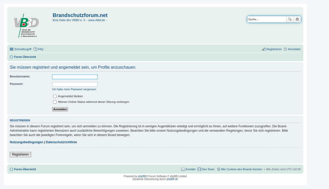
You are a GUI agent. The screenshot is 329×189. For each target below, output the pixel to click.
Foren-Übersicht (25, 169)
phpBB (142, 176)
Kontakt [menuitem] (190, 169)
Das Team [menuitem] (208, 169)
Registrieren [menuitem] (273, 49)
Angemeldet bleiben (68, 96)
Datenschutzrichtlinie (61, 142)
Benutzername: (20, 76)
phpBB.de (172, 179)
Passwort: (16, 83)
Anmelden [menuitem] (294, 49)
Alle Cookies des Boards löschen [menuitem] (241, 169)
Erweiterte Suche (297, 19)
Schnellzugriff (22, 49)
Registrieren (20, 154)
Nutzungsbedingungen (26, 142)
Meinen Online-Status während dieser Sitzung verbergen (91, 101)
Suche (290, 19)
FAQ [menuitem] (40, 49)
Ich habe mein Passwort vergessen (74, 89)
